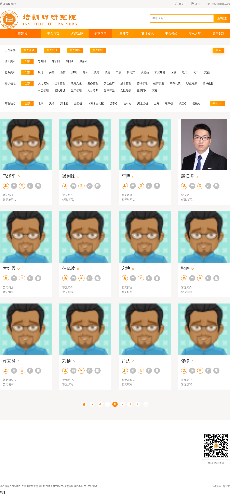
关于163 (218, 33)
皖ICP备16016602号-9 (85, 486)
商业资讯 (147, 33)
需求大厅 (195, 33)
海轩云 (226, 486)
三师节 (124, 33)
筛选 (218, 49)
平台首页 (53, 33)
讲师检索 (222, 18)
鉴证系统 (77, 33)
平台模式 (171, 33)
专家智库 (100, 33)
